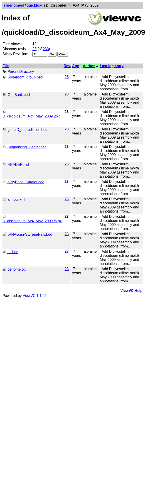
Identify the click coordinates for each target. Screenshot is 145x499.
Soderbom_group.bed (22, 77)
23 (34, 49)
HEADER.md (15, 164)
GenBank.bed (16, 95)
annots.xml (13, 199)
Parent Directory (18, 71)
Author (89, 66)
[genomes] (15, 5)
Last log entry (112, 66)
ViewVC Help (131, 291)
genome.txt (14, 269)
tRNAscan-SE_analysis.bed (27, 234)
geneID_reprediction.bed (24, 130)
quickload (35, 5)
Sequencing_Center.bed (24, 147)
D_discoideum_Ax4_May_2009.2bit (31, 114)
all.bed (10, 252)
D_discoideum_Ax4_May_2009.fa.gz (32, 219)
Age (75, 66)
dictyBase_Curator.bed (23, 182)
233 (46, 49)
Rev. (67, 66)
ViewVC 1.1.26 (35, 296)
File (5, 66)
